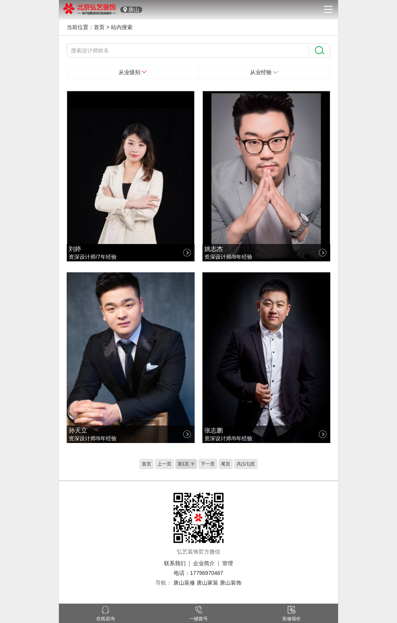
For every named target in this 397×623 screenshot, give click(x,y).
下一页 (208, 464)
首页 (99, 27)
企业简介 (204, 563)
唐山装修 (184, 583)
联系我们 (175, 563)
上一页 (164, 464)
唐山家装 (207, 583)
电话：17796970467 (198, 573)
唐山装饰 (231, 583)
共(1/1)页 (245, 464)
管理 (227, 563)
